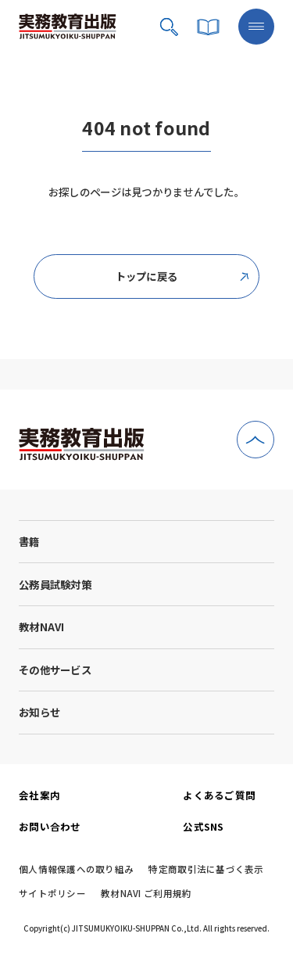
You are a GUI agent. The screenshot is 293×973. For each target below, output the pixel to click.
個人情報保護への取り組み (76, 869)
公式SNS (203, 826)
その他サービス (55, 669)
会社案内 (39, 795)
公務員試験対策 (55, 584)
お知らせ (39, 712)
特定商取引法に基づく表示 (205, 869)
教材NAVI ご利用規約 (146, 894)
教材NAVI (42, 626)
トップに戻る (183, 276)
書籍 (29, 541)
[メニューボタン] (256, 27)
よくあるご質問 (219, 795)
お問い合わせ (50, 826)
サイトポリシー (52, 894)
